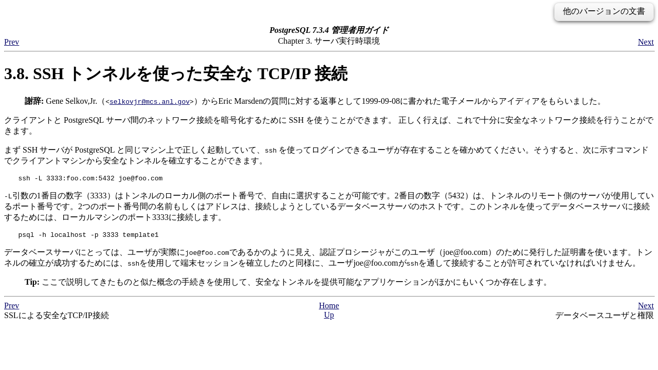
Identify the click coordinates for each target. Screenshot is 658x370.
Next (646, 42)
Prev (11, 42)
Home (329, 308)
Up (329, 317)
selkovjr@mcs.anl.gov (149, 101)
